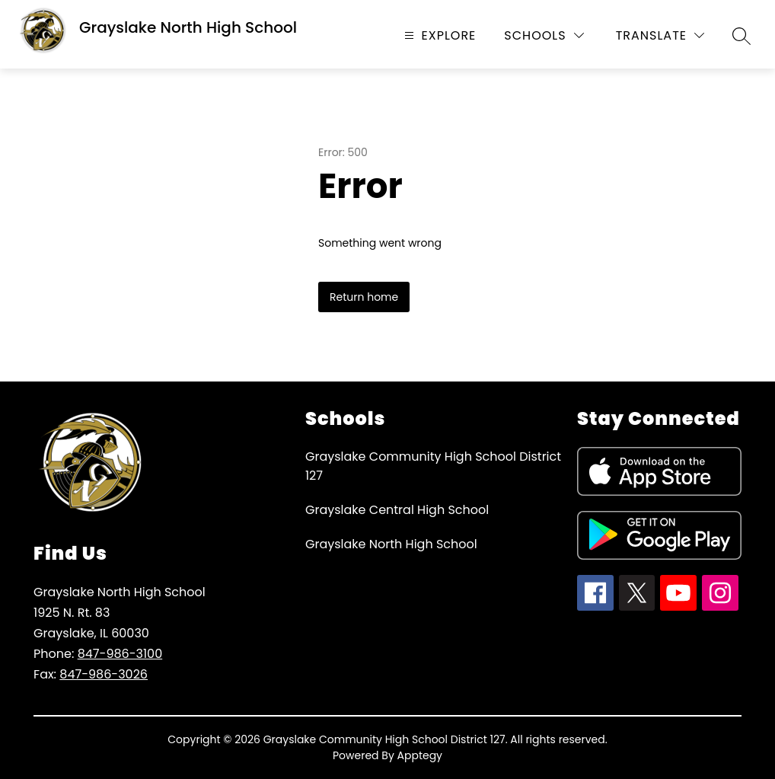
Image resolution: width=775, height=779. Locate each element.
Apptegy (420, 755)
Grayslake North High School (391, 544)
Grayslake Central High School (397, 510)
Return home (364, 297)
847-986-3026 (103, 674)
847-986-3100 (120, 653)
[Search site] (741, 36)
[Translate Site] (660, 35)
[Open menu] (438, 35)
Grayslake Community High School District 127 (433, 466)
